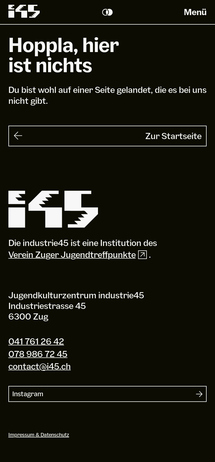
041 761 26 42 (36, 341)
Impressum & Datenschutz (38, 435)
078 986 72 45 (37, 354)
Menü (195, 12)
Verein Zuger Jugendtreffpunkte (78, 254)
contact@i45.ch (39, 366)
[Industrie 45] (53, 209)
